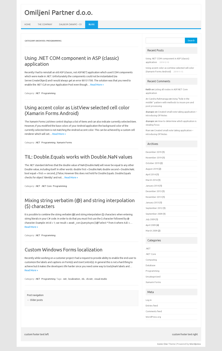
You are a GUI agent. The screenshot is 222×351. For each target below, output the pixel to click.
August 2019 (152, 169)
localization (74, 279)
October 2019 (153, 163)
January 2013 (152, 202)
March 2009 (151, 230)
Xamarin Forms (64, 142)
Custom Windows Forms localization (64, 249)
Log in (149, 300)
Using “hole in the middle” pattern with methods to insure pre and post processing (170, 102)
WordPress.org (153, 317)
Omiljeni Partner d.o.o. (58, 12)
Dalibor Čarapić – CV (70, 24)
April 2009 (151, 225)
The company (45, 24)
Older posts (35, 300)
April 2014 (151, 174)
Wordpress (195, 344)
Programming (48, 93)
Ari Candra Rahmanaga (157, 99)
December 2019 (153, 152)
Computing (151, 260)
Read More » (97, 84)
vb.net (89, 279)
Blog (92, 24)
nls (83, 279)
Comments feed (154, 311)
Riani (148, 130)
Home (27, 24)
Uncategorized (153, 276)
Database (150, 265)
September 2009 (154, 214)
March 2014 (151, 180)
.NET (37, 93)
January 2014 (152, 185)
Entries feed (152, 305)
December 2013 (153, 191)
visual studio (100, 279)
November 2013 (154, 197)
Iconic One (162, 344)
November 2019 (154, 157)
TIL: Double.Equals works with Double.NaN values (78, 156)
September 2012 (154, 208)
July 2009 (150, 219)
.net (65, 279)
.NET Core (46, 186)
